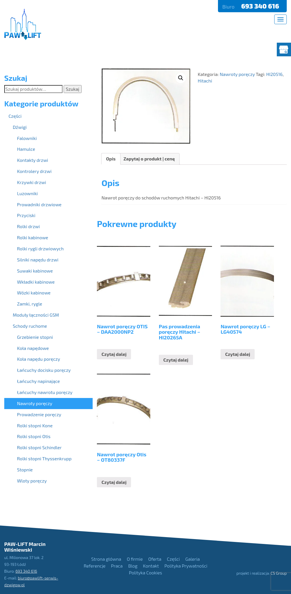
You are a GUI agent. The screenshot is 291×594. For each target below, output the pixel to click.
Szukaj (72, 89)
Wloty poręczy (32, 480)
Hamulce (26, 149)
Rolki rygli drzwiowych (40, 248)
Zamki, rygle (29, 303)
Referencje (94, 565)
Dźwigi (20, 127)
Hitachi (205, 80)
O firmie (135, 559)
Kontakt (151, 565)
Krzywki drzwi (31, 182)
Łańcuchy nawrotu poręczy (44, 392)
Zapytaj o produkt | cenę (149, 158)
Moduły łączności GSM (36, 314)
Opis (111, 158)
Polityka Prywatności (186, 565)
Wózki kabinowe (34, 292)
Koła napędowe (33, 348)
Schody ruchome (30, 326)
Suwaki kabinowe (35, 270)
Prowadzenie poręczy (39, 414)
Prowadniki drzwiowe (39, 204)
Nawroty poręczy (237, 74)
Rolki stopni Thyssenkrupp (44, 458)
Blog (132, 565)
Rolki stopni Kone (35, 425)
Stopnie (25, 469)
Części (15, 116)
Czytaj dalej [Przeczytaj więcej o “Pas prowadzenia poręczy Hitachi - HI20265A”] (175, 359)
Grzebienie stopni (35, 337)
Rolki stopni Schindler (39, 447)
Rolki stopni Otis (34, 436)
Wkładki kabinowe (36, 281)
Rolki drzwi (28, 226)
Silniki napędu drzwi (37, 259)
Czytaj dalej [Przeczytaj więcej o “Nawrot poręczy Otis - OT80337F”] (113, 482)
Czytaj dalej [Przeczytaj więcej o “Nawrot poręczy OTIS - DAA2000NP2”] (113, 354)
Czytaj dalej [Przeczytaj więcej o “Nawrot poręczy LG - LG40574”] (237, 354)
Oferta (154, 559)
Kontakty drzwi (32, 160)
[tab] (110, 159)
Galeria (192, 559)
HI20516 (274, 74)
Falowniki (27, 138)
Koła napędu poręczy (38, 359)
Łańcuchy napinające (38, 381)
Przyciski (26, 215)
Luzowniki (27, 193)
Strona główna (106, 559)
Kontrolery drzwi (34, 171)
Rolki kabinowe (32, 237)
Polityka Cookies (145, 572)
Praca (117, 565)
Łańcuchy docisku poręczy (44, 370)
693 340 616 (260, 6)
